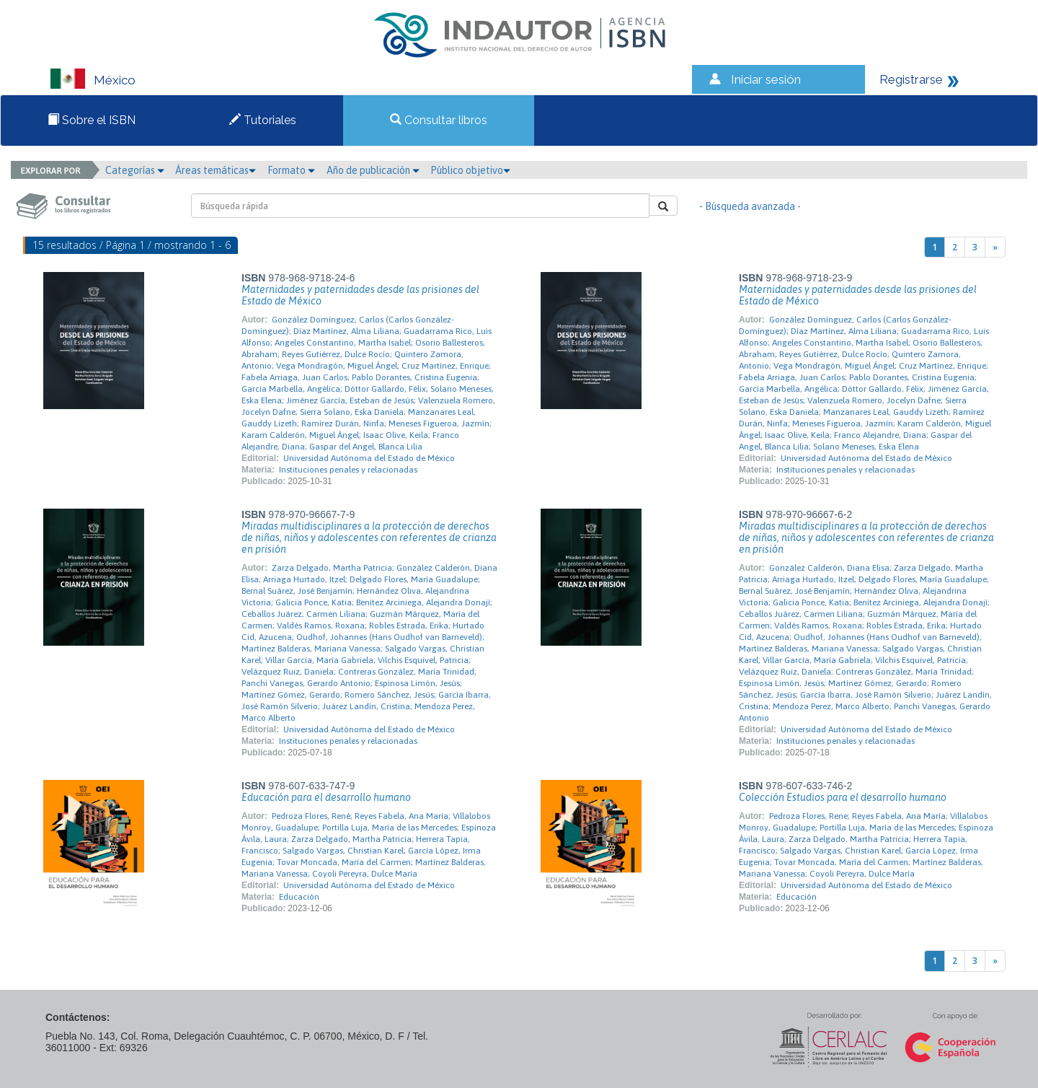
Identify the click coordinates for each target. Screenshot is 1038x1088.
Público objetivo (470, 170)
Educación (299, 897)
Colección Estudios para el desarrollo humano (842, 797)
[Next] (995, 247)
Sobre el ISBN (92, 120)
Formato (291, 170)
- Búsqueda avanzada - (750, 206)
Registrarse (911, 79)
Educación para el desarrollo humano (326, 797)
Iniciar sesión (766, 79)
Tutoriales (262, 120)
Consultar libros (438, 120)
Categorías (134, 170)
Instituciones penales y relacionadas (348, 470)
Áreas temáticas (215, 170)
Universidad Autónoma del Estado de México (369, 458)
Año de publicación (373, 170)
